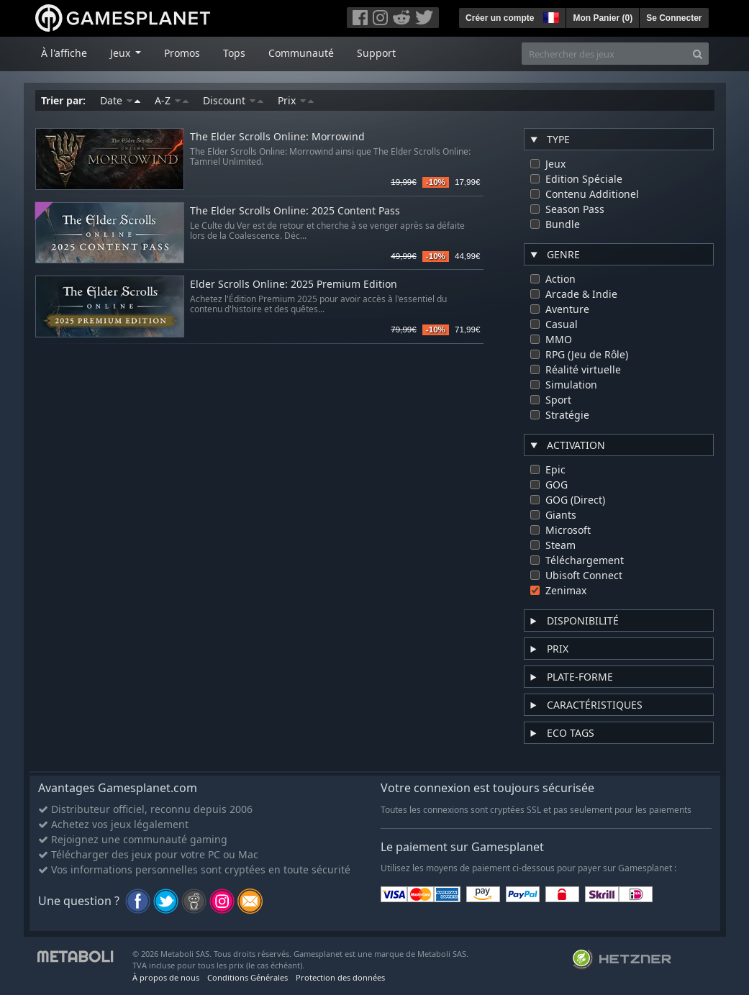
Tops (234, 53)
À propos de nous (165, 977)
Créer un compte (500, 18)
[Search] (697, 53)
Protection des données (340, 977)
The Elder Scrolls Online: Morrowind (277, 137)
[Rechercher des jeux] (604, 53)
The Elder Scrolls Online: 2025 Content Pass (295, 211)
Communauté (301, 53)
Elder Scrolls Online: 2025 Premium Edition (293, 284)
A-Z (172, 100)
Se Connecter (674, 18)
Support (376, 53)
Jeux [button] (121, 53)
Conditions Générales (247, 977)
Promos (182, 53)
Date (120, 100)
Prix (296, 100)
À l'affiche (64, 53)
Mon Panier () (602, 18)
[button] (549, 16)
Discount (233, 100)
